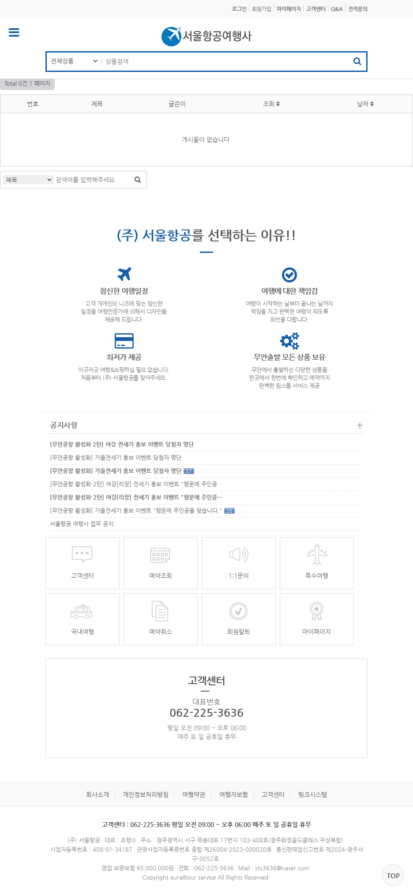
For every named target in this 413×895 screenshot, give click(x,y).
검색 (357, 61)
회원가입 (261, 9)
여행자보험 (233, 794)
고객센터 (273, 794)
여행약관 (193, 794)
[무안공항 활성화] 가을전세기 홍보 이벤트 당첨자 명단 (115, 457)
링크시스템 (312, 794)
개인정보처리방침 (146, 794)
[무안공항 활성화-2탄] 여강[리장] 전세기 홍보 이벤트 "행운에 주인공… (136, 484)
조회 (271, 103)
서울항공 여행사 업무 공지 (81, 523)
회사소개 (97, 794)
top (393, 875)
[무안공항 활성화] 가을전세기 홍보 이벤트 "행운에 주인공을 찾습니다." (142, 510)
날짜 (365, 103)
